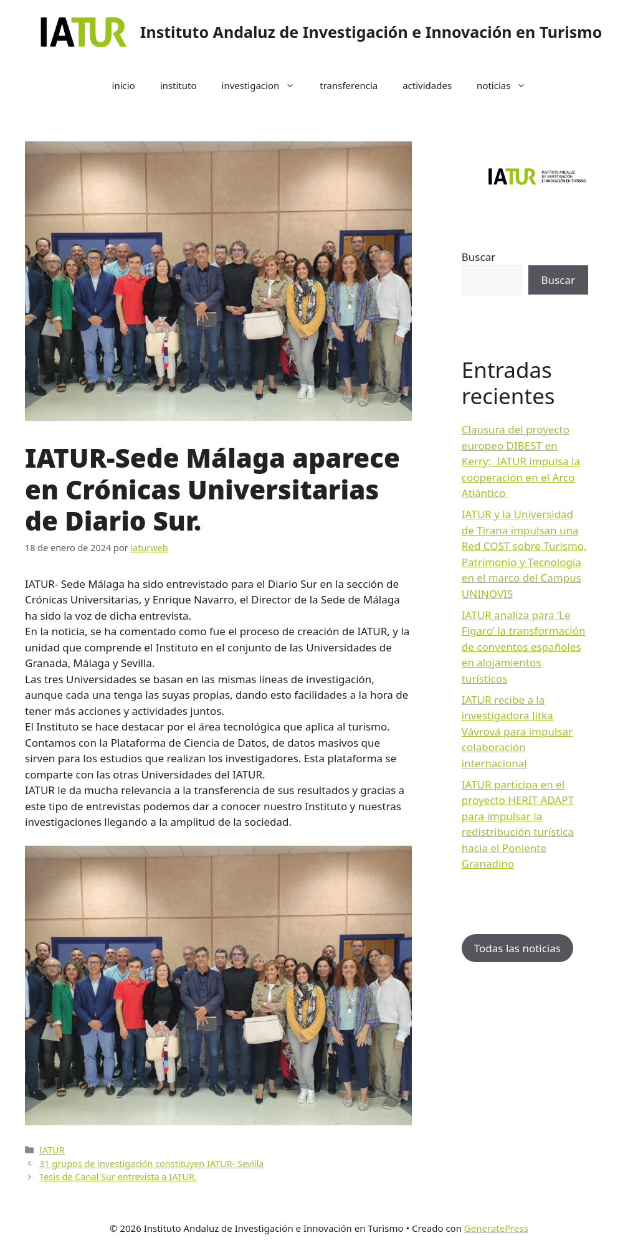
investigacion (265, 85)
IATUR (52, 1150)
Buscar (478, 257)
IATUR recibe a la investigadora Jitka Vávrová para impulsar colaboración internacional (517, 731)
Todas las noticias (517, 948)
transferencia (349, 85)
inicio (123, 85)
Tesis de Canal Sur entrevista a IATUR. (118, 1177)
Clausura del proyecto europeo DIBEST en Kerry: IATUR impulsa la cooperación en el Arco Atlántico (521, 461)
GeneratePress (496, 1228)
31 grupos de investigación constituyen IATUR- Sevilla (151, 1164)
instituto (178, 85)
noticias (507, 85)
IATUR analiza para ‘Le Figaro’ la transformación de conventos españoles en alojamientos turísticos (524, 647)
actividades (427, 85)
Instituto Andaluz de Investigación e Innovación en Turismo (371, 31)
